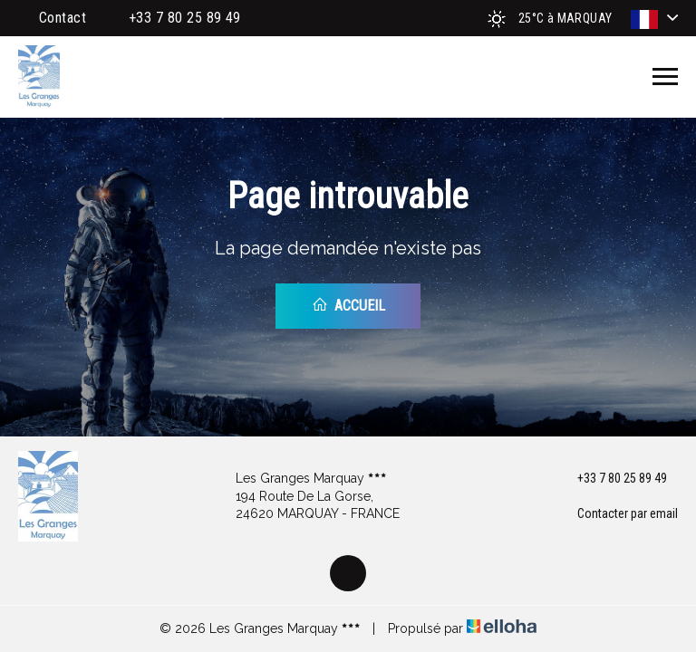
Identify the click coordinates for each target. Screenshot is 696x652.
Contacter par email (617, 514)
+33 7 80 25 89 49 (611, 479)
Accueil (348, 305)
